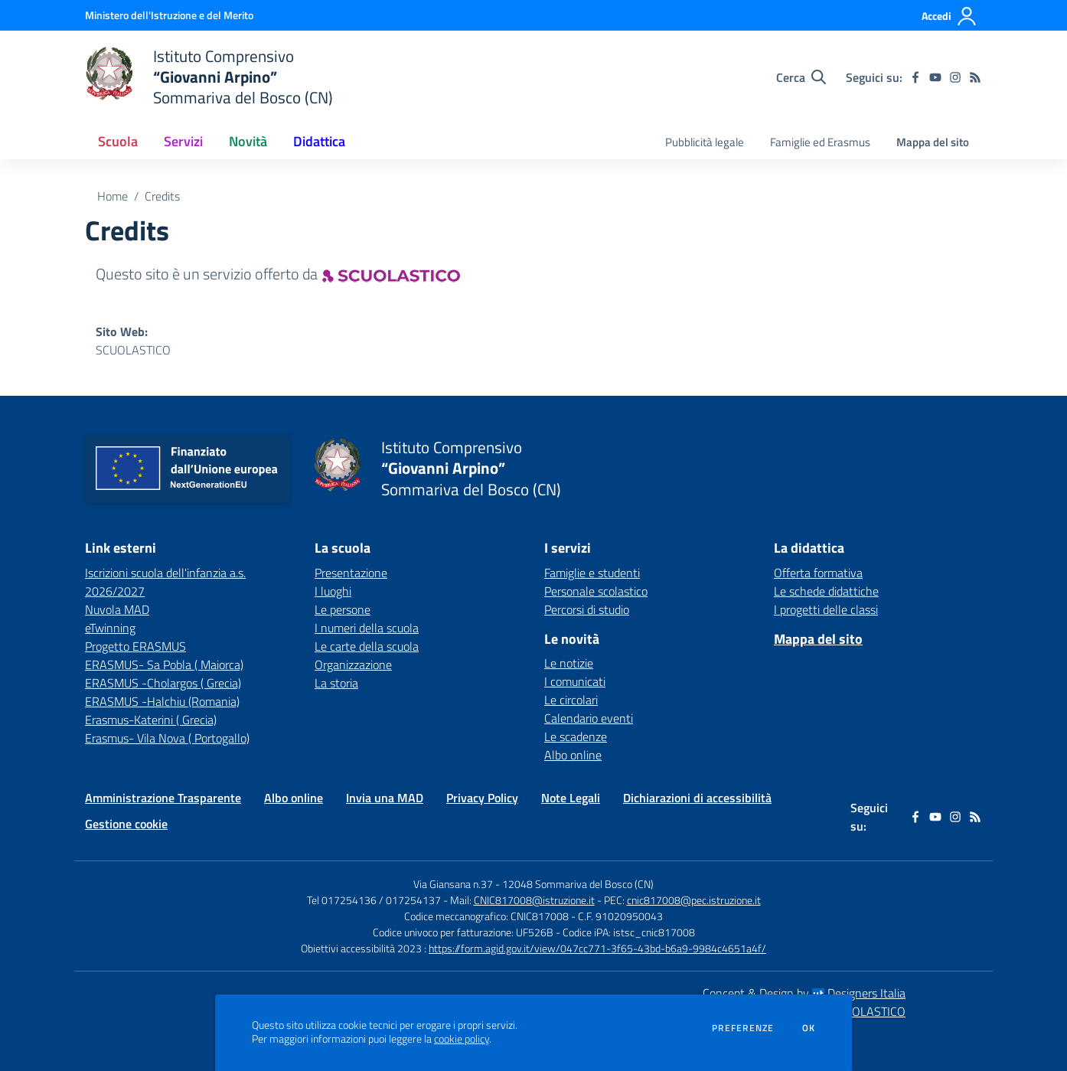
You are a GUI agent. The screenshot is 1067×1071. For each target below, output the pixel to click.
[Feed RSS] (975, 77)
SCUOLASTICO (133, 350)
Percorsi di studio (586, 609)
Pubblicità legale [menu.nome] (704, 142)
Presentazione (351, 572)
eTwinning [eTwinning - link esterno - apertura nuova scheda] (110, 628)
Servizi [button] (183, 141)
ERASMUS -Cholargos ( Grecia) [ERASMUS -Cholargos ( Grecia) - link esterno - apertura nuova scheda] (163, 683)
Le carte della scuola (367, 646)
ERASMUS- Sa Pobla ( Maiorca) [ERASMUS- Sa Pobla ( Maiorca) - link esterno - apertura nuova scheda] (164, 664)
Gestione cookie (126, 824)
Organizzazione (353, 664)
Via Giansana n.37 (453, 884)
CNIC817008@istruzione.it (534, 900)
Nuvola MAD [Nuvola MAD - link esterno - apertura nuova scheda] (117, 609)
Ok (809, 1028)
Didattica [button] (319, 141)
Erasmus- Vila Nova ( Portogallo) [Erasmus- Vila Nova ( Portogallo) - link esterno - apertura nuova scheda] (167, 738)
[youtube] (935, 77)
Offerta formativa (818, 572)
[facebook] (915, 77)
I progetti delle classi (826, 609)
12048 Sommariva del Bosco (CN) (578, 884)
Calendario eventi (588, 718)
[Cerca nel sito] (801, 77)
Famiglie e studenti (592, 572)
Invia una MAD (384, 798)
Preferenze (743, 1028)
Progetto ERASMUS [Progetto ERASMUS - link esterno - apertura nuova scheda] (135, 646)
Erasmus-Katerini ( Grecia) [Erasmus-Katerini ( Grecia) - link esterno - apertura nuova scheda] (151, 719)
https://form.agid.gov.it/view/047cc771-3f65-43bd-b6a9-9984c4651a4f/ (597, 948)
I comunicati (574, 681)
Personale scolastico (596, 591)
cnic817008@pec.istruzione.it (694, 900)
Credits (162, 196)
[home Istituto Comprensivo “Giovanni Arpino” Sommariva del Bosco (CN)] (209, 77)
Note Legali (570, 798)
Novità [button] (248, 141)
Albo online (573, 755)
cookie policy (461, 1038)
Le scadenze (575, 736)
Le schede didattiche (826, 591)
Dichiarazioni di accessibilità (697, 798)
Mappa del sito (932, 142)
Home (112, 196)
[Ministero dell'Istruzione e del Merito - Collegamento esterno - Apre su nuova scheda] (169, 15)
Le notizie (568, 663)
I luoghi (333, 591)
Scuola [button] (118, 141)
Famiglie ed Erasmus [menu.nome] (820, 142)
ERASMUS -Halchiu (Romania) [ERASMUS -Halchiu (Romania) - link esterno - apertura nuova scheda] (162, 701)
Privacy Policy (482, 798)
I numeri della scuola (367, 628)
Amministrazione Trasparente (163, 798)
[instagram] (955, 77)
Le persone (342, 609)
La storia (336, 683)
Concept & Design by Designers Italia (804, 993)
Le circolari (571, 700)
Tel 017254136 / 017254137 (374, 900)
